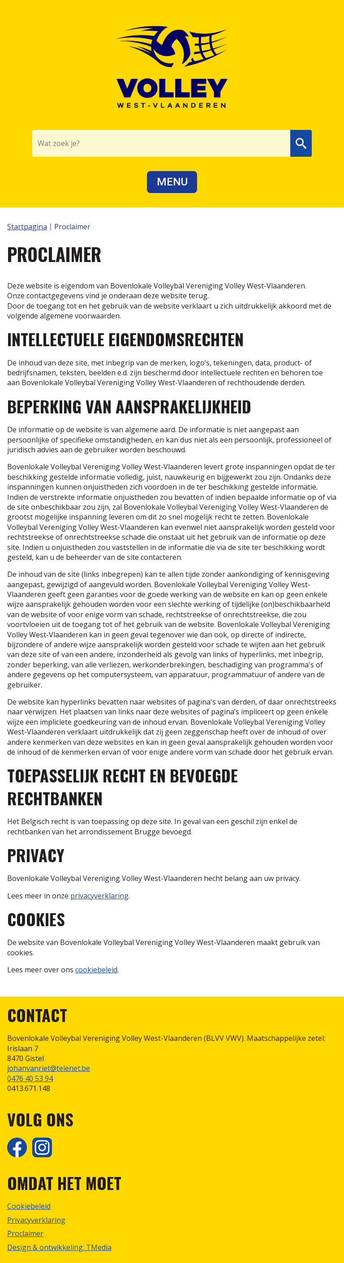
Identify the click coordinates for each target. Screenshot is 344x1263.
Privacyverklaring (36, 1220)
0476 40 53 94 (30, 1078)
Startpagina (27, 227)
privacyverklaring (99, 896)
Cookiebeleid (29, 1206)
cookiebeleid (96, 970)
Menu (172, 182)
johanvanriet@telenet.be (48, 1068)
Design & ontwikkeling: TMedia (59, 1247)
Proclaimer (25, 1233)
